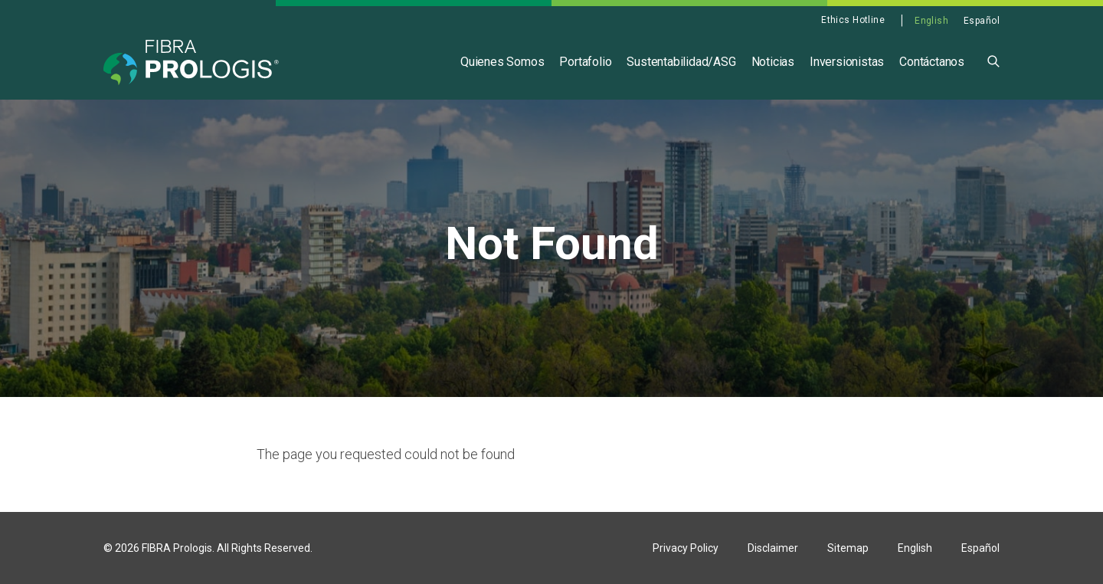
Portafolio (585, 61)
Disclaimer (773, 548)
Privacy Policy (685, 548)
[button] (993, 60)
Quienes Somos (502, 61)
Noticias (772, 61)
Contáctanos (931, 61)
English (931, 20)
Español (982, 20)
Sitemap (848, 548)
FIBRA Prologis (177, 548)
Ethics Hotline (853, 20)
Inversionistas (847, 61)
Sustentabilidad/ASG (681, 61)
